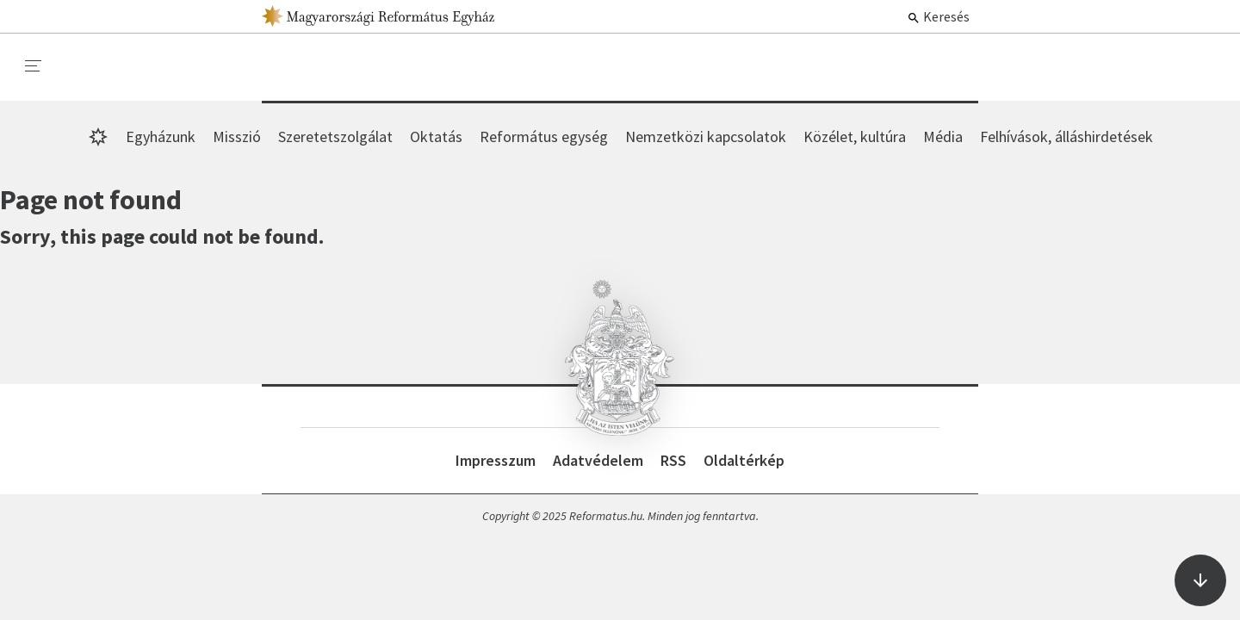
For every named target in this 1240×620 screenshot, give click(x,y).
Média (943, 136)
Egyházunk (160, 136)
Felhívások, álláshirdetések (1066, 136)
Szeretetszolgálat (335, 136)
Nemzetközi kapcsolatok (705, 136)
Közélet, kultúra (854, 136)
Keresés (938, 16)
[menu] (33, 66)
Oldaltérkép (744, 460)
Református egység (544, 136)
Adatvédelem (598, 460)
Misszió (237, 136)
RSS (673, 460)
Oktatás (436, 136)
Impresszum (496, 460)
